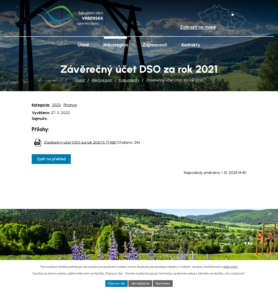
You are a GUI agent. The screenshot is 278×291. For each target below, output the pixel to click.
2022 (56, 105)
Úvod (80, 80)
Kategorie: (41, 105)
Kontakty (191, 45)
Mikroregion (101, 80)
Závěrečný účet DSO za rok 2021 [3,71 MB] (80, 142)
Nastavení (164, 283)
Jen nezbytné (140, 283)
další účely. (230, 266)
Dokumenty (129, 80)
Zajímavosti (154, 45)
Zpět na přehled (52, 159)
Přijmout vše (115, 283)
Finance (70, 105)
